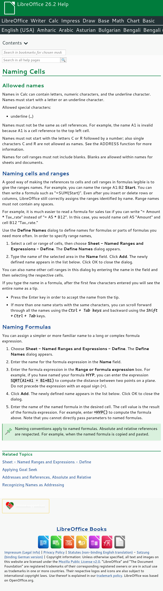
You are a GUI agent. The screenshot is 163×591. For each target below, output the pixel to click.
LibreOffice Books (81, 529)
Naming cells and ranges (35, 173)
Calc (53, 20)
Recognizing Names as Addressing (33, 484)
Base (103, 20)
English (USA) (17, 29)
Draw (88, 20)
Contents (12, 42)
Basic (148, 20)
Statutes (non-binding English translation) (100, 552)
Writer (38, 20)
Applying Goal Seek (19, 469)
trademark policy (109, 575)
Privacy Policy (54, 552)
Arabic (66, 29)
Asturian (86, 29)
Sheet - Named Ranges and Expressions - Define (46, 461)
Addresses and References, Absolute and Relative (46, 477)
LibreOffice (14, 20)
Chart (133, 20)
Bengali (132, 29)
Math (118, 20)
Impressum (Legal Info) (22, 552)
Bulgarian (109, 29)
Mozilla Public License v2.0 (79, 561)
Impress (70, 20)
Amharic (46, 29)
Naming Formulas (26, 326)
